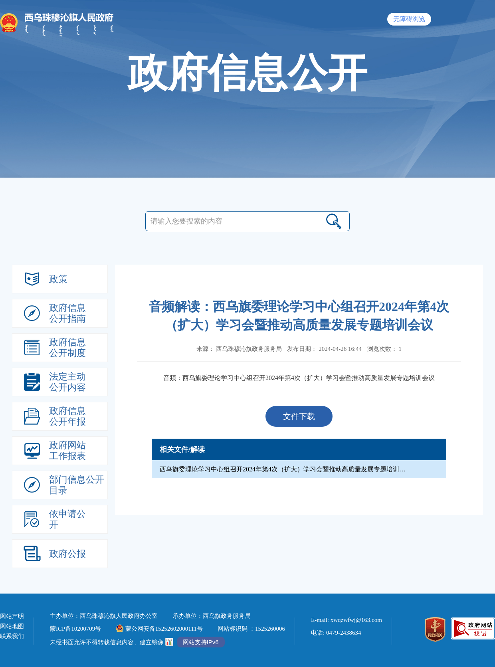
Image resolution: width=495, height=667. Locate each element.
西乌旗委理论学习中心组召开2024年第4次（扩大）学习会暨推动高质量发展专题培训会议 (308, 377)
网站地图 (12, 626)
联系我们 (12, 636)
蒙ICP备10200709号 (75, 628)
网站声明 (12, 616)
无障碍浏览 (409, 19)
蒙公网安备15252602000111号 (159, 628)
